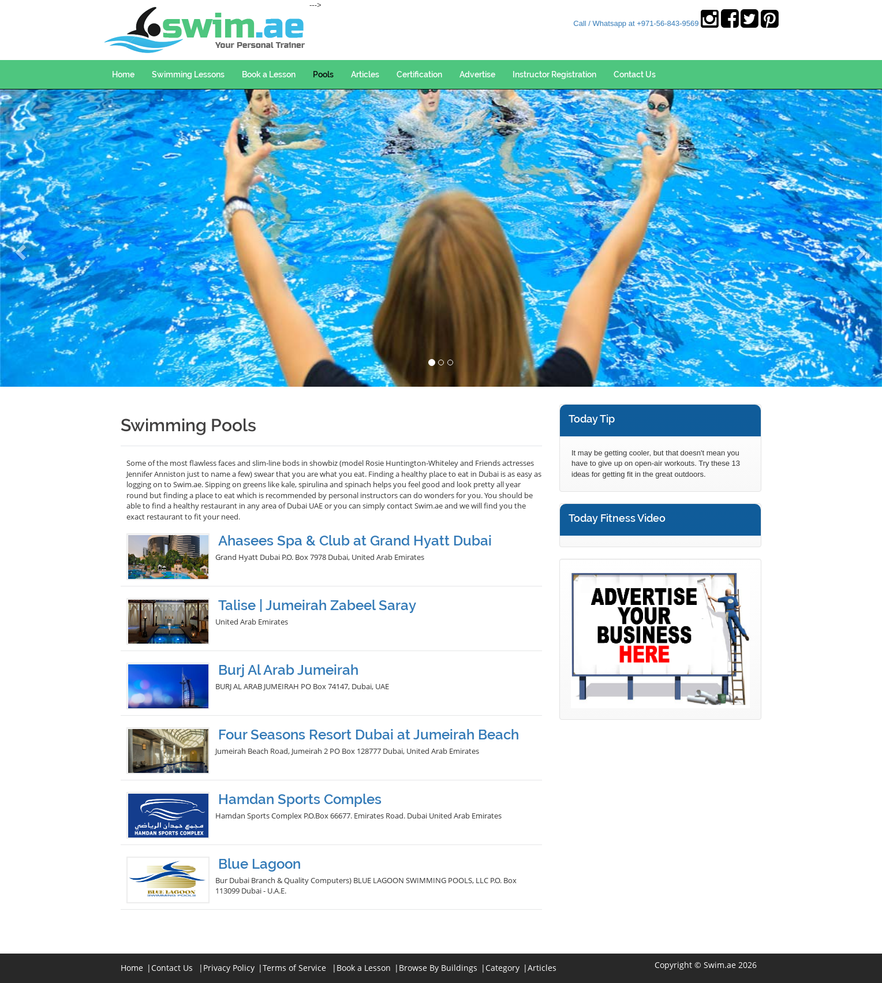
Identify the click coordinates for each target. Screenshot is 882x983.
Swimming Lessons (188, 74)
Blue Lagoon (259, 863)
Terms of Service (294, 967)
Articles (365, 74)
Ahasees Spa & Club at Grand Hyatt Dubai (355, 540)
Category (502, 967)
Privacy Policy (229, 967)
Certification (419, 74)
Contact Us (635, 74)
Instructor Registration (554, 74)
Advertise (477, 74)
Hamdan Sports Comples (300, 799)
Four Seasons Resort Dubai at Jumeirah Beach (368, 734)
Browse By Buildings (438, 967)
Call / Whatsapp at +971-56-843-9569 (635, 23)
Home (123, 74)
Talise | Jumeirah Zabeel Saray (317, 605)
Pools (323, 74)
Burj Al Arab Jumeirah (288, 669)
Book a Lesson (269, 74)
